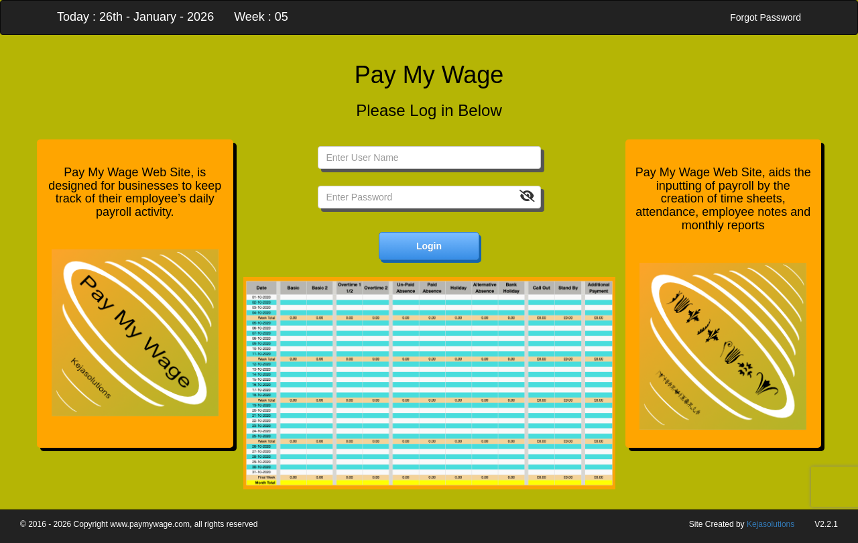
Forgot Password (765, 17)
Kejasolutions (770, 524)
